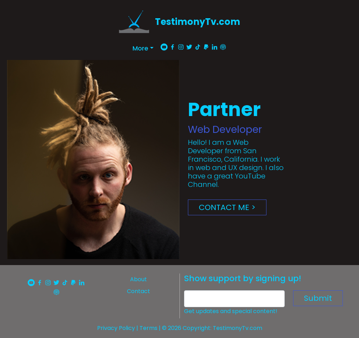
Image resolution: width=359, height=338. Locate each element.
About (138, 279)
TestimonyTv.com (197, 21)
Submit (318, 298)
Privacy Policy (116, 328)
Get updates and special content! (230, 311)
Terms (148, 328)
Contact (138, 291)
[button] (143, 48)
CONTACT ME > (227, 207)
